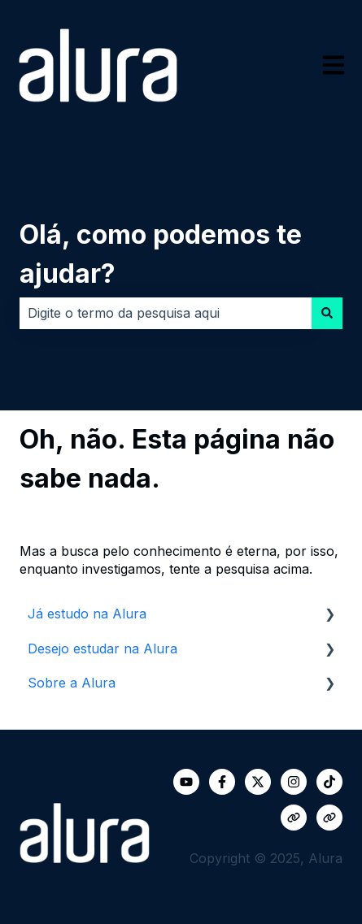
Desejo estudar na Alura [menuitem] (102, 648)
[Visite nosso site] (294, 818)
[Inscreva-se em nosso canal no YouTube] (186, 782)
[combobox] (166, 312)
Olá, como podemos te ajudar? (161, 254)
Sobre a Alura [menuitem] (72, 683)
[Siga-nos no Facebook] (222, 782)
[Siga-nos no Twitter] (258, 782)
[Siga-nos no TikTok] (329, 782)
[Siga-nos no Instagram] (294, 782)
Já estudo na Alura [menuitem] (87, 613)
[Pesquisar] (327, 312)
